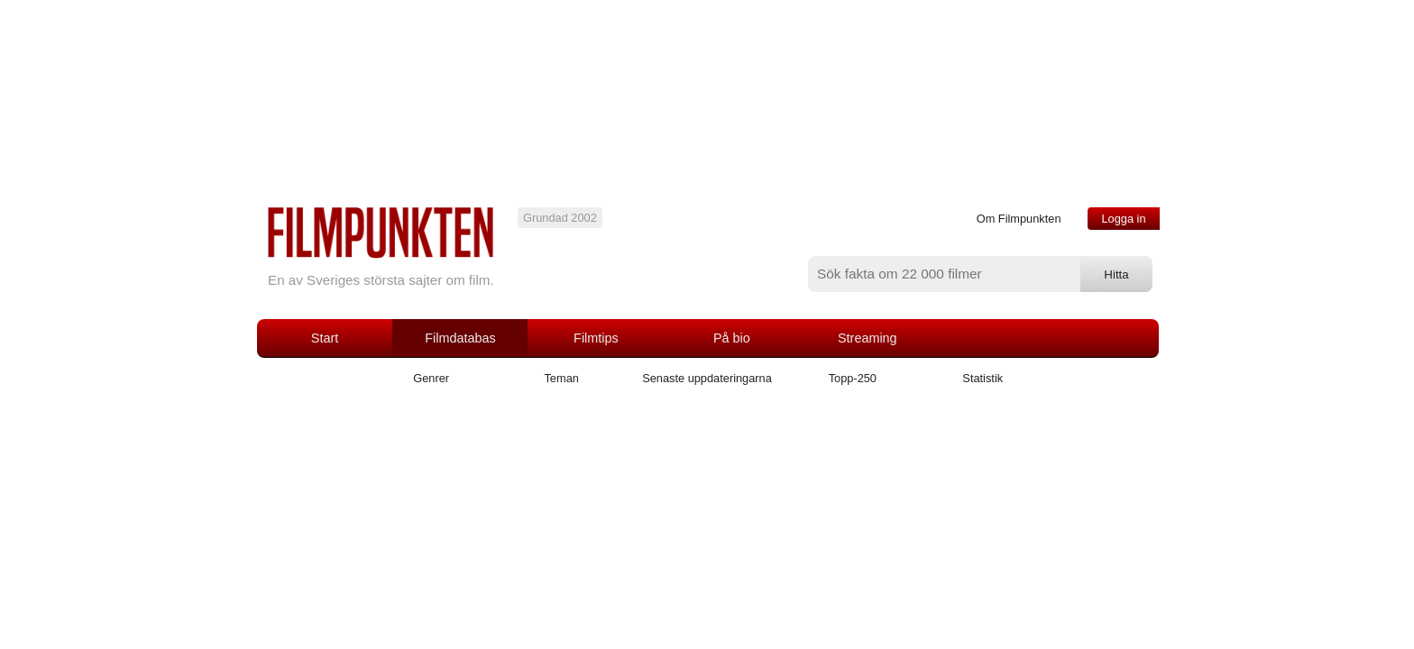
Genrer (431, 378)
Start (324, 338)
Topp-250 (853, 378)
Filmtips (596, 338)
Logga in (1123, 218)
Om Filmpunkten (1019, 218)
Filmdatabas (460, 338)
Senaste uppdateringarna (707, 378)
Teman (561, 378)
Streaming (867, 338)
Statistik (982, 378)
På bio (731, 338)
